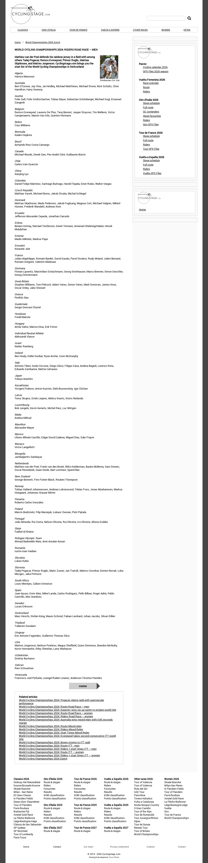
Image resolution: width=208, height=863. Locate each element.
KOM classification (54, 795)
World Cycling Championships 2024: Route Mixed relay (50, 726)
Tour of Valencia (143, 782)
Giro (166, 811)
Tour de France (78, 29)
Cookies (151, 846)
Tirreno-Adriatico (143, 798)
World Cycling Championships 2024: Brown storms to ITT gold (54, 742)
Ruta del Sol (140, 788)
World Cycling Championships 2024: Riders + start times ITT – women (59, 755)
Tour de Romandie (144, 814)
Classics (23, 29)
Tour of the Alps (143, 811)
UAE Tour (139, 792)
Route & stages (52, 782)
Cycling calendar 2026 (155, 67)
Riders (146, 91)
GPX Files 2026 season (155, 71)
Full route (148, 107)
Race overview (151, 83)
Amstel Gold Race (23, 814)
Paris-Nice (139, 795)
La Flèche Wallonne (24, 818)
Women (165, 29)
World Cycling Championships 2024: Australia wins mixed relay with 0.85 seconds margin (66, 721)
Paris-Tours (20, 837)
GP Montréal (20, 831)
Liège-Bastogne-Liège (25, 821)
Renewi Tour (141, 827)
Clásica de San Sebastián (27, 824)
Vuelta (167, 808)
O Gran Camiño (142, 808)
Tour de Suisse (142, 824)
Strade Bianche (22, 788)
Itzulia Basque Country (146, 805)
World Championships (146, 834)
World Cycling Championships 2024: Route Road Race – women (56, 713)
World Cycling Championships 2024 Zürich (43, 758)
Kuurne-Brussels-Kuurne (27, 785)
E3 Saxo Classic (22, 795)
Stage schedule (151, 103)
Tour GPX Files (151, 148)
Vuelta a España (110, 29)
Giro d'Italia (49, 29)
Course (83, 686)
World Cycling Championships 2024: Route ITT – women (51, 752)
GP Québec (20, 827)
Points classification (55, 798)
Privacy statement (119, 846)
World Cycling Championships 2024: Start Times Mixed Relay (54, 732)
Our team (88, 846)
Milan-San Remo (173, 785)
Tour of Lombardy (23, 834)
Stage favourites (152, 115)
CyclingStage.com (33, 14)
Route (146, 87)
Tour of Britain (142, 831)
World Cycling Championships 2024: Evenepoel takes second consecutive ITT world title (67, 737)
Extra (187, 29)
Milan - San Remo (23, 792)
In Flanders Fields (23, 798)
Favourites (49, 788)
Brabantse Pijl (21, 811)
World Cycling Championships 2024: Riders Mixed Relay (51, 729)
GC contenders (151, 111)
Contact (182, 846)
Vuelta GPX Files (152, 173)
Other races (140, 29)
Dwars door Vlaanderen (26, 801)
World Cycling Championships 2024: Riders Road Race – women (56, 716)
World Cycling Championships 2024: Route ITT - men (49, 745)
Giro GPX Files (151, 124)
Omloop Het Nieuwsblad (27, 782)
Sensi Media (114, 857)
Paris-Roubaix (21, 808)
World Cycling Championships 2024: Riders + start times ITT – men (57, 749)
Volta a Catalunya (144, 801)
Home (18, 42)
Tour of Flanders (23, 805)
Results (48, 792)
